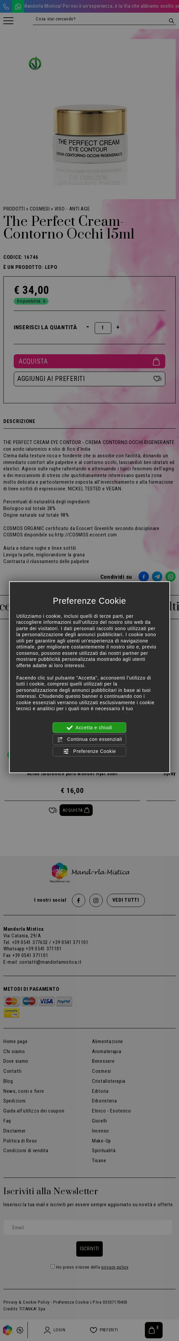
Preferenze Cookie (89, 751)
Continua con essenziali (89, 740)
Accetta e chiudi (89, 728)
